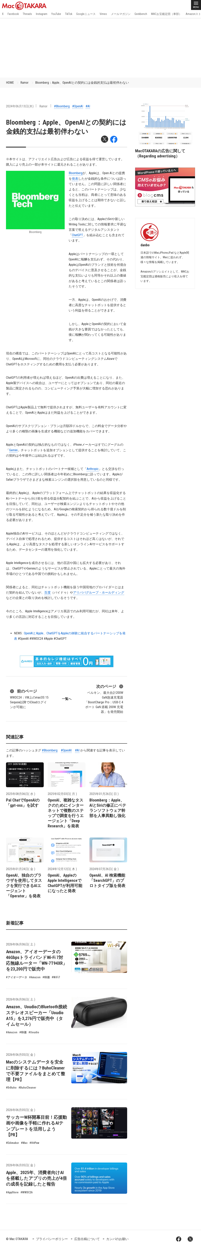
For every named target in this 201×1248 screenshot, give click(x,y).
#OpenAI (77, 106)
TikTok (68, 14)
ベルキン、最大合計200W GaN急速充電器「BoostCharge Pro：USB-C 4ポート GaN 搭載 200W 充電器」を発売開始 (104, 698)
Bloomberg (75, 173)
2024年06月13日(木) (20, 106)
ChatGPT (77, 235)
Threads (27, 14)
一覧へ (66, 699)
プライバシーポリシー (52, 1239)
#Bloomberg (62, 106)
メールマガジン (121, 14)
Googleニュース (86, 14)
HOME (10, 82)
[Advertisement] (100, 48)
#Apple (48, 638)
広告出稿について (87, 1239)
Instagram (41, 14)
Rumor (24, 82)
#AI (88, 106)
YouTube (56, 14)
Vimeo (103, 14)
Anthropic (93, 469)
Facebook (13, 14)
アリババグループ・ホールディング (98, 592)
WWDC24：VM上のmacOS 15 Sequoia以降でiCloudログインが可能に (29, 698)
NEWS (18, 633)
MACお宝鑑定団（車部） (166, 14)
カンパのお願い (117, 1239)
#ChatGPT (60, 638)
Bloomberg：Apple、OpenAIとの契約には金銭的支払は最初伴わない (82, 82)
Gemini (13, 450)
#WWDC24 (36, 638)
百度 (47, 592)
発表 (75, 179)
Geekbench (141, 14)
